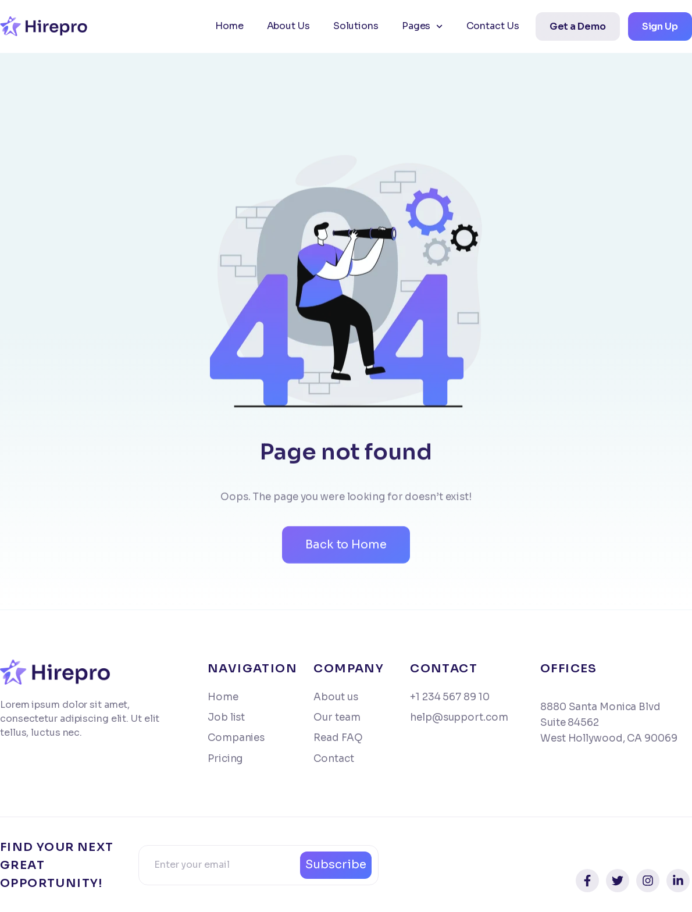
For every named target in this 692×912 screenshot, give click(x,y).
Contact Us (492, 26)
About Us (288, 26)
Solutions (356, 26)
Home (229, 26)
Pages (422, 26)
